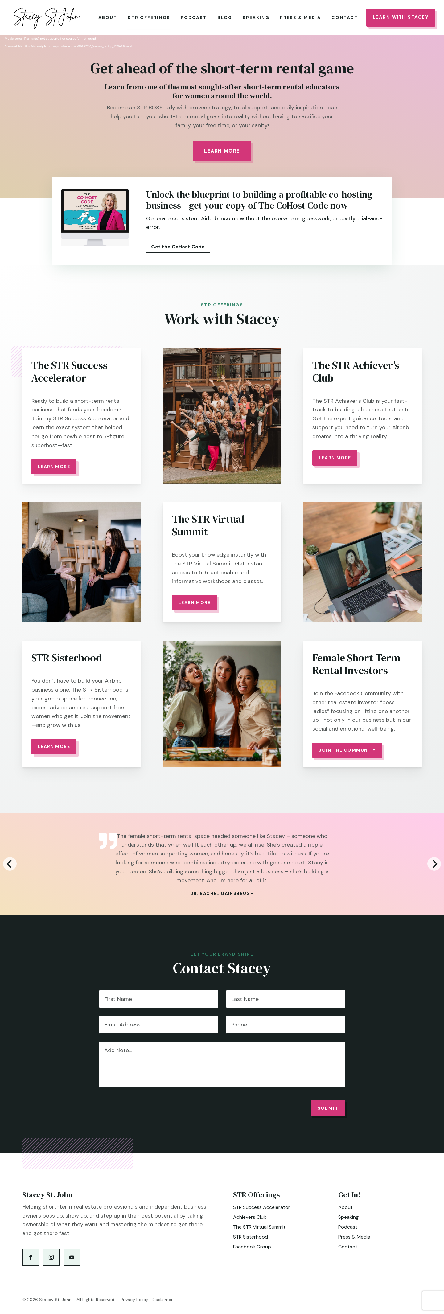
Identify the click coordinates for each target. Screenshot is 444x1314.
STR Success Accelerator (261, 1207)
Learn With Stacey (401, 17)
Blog (224, 17)
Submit (328, 1108)
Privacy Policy (134, 1299)
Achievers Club (250, 1217)
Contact (344, 17)
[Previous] (10, 864)
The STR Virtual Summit (259, 1227)
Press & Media (300, 17)
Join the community (347, 750)
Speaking (256, 17)
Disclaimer (162, 1299)
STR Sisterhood (250, 1237)
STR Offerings (149, 17)
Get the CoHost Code (178, 246)
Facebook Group (252, 1246)
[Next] (434, 864)
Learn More (222, 151)
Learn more (195, 602)
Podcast (194, 17)
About (107, 17)
